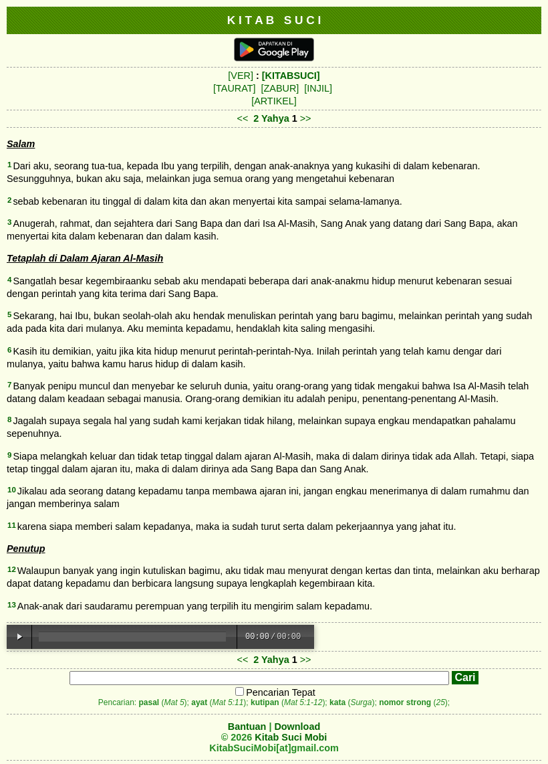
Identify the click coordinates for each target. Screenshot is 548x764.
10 (11, 490)
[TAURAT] (234, 88)
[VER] (240, 75)
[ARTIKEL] (274, 101)
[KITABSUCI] (291, 75)
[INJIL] (318, 88)
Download (297, 726)
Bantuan (247, 726)
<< (243, 118)
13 (11, 605)
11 (11, 525)
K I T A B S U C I (274, 20)
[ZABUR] (280, 88)
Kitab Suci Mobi (291, 737)
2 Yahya (271, 118)
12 (11, 569)
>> (305, 118)
